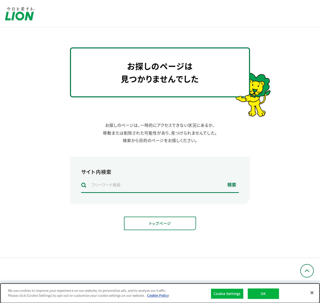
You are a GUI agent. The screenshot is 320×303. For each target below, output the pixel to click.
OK (263, 296)
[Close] (312, 295)
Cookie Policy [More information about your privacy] (158, 297)
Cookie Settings (227, 296)
